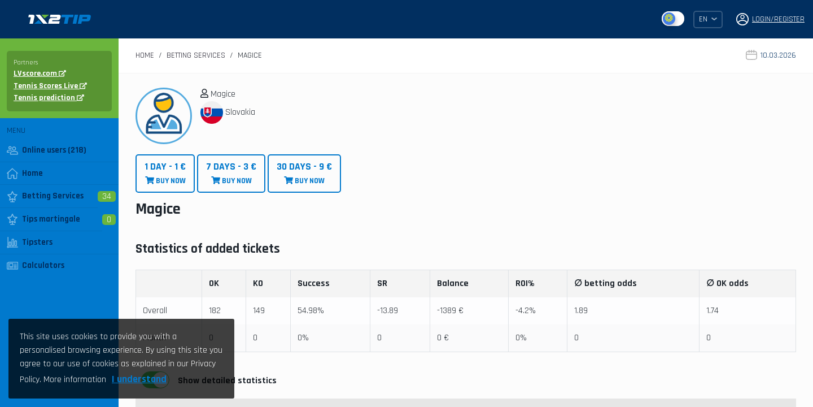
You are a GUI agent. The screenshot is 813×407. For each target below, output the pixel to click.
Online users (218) (46, 150)
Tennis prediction (49, 98)
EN (708, 19)
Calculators (35, 265)
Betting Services (45, 196)
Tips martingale (43, 219)
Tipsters (30, 242)
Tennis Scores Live (50, 86)
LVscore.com (40, 73)
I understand (139, 379)
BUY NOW (165, 173)
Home (25, 173)
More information (74, 380)
